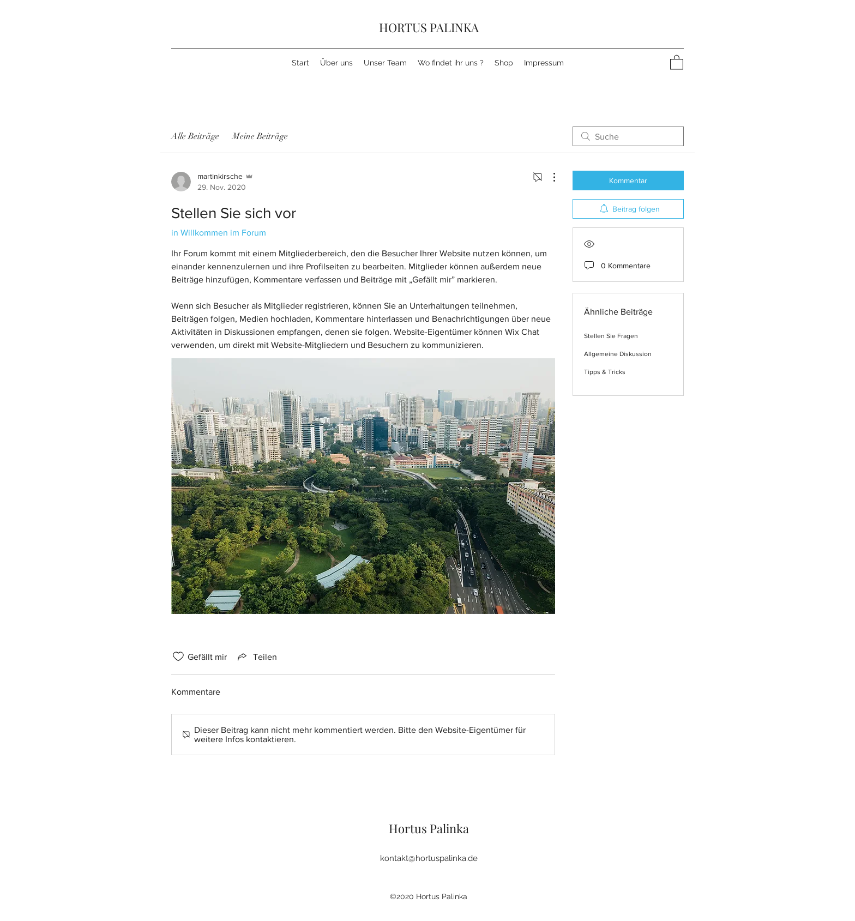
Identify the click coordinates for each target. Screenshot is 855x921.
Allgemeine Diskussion (618, 354)
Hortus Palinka (429, 828)
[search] (628, 136)
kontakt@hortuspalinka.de (429, 858)
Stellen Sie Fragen (611, 336)
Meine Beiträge (260, 136)
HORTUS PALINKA (429, 27)
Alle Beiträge (195, 136)
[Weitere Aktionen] (548, 177)
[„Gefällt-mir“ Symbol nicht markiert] (178, 656)
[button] (676, 62)
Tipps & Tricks (604, 372)
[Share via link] (256, 656)
